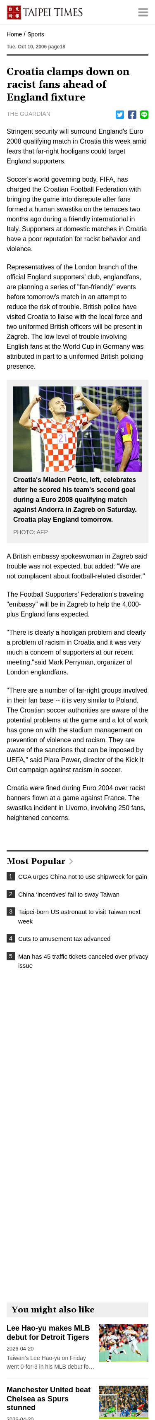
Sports (35, 34)
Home (14, 34)
